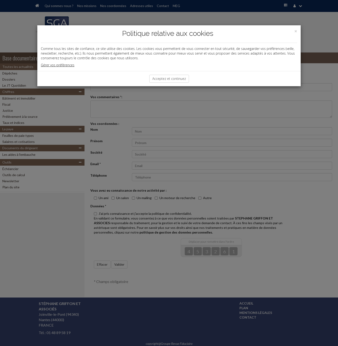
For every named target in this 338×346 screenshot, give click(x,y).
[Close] (295, 31)
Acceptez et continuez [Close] (169, 78)
